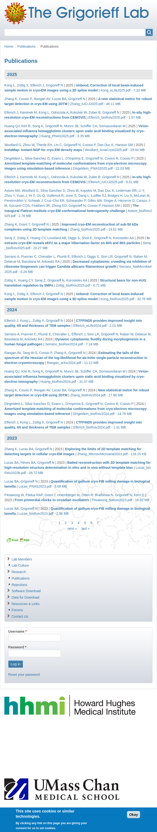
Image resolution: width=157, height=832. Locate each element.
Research (19, 572)
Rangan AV (42, 99)
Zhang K (11, 99)
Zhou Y (10, 195)
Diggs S (74, 238)
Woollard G (13, 145)
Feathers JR (41, 205)
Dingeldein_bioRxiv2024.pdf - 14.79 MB (102, 414)
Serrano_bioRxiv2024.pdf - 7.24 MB (71, 344)
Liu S (128, 195)
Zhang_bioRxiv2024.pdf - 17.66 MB (96, 395)
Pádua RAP (34, 495)
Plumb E (63, 256)
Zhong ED (59, 205)
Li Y (141, 190)
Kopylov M (88, 190)
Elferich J (37, 85)
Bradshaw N (104, 495)
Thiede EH (44, 145)
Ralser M (140, 256)
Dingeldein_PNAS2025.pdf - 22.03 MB (101, 168)
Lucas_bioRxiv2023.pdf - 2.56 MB (44, 513)
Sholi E (86, 238)
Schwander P (76, 200)
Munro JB (71, 126)
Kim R (25, 126)
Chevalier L (46, 256)
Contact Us (20, 616)
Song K (37, 126)
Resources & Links (26, 604)
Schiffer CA (88, 126)
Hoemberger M (68, 495)
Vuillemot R (55, 195)
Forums (17, 610)
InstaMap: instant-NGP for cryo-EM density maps (43, 150)
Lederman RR (126, 190)
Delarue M (12, 261)
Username (16, 631)
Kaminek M (28, 112)
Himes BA (28, 462)
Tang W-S (30, 353)
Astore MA (12, 190)
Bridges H (115, 195)
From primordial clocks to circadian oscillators (52, 500)
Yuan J (21, 195)
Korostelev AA (123, 238)
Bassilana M (31, 261)
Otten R (87, 495)
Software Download (26, 591)
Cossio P (25, 99)
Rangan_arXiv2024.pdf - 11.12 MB (72, 363)
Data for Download (25, 597)
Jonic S (71, 195)
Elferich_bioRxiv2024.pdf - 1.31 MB (99, 427)
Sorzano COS (19, 205)
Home (9, 46)
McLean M (142, 195)
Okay (133, 817)
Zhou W (28, 145)
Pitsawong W (14, 495)
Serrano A (12, 256)
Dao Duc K (105, 145)
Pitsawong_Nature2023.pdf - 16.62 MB (120, 500)
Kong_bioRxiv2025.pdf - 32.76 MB (126, 299)
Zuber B (95, 112)
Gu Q (41, 195)
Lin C (58, 145)
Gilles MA (95, 200)
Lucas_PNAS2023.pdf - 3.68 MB (43, 486)
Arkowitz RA (51, 261)
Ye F (32, 195)
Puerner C (28, 256)
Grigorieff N (54, 85)
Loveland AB (56, 238)
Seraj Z (10, 238)
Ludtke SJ (98, 195)
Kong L (10, 85)
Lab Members (22, 559)
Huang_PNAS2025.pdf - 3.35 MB (65, 136)
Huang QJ (12, 126)
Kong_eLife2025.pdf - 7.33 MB (123, 90)
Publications (26, 46)
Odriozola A (60, 112)
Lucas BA (59, 99)
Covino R (111, 158)
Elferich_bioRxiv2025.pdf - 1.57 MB (114, 117)
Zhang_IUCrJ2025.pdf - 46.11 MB (95, 104)
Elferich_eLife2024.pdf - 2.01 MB (97, 326)
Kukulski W (78, 112)
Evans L (57, 158)
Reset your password (24, 674)
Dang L (83, 195)
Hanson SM (124, 145)
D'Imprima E (75, 158)
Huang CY (38, 238)
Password (16, 647)
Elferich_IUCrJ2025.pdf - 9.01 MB (113, 182)
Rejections (19, 585)
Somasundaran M (112, 126)
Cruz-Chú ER (55, 200)
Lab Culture (20, 565)
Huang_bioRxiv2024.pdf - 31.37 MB (67, 381)
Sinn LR (107, 256)
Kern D (139, 495)
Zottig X (22, 85)
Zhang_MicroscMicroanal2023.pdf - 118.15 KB (111, 454)
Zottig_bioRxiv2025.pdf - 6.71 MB (81, 285)
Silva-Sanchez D (37, 158)
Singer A (110, 200)
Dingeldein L (14, 158)
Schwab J (35, 200)
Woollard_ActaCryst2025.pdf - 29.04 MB (115, 150)
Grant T (24, 224)
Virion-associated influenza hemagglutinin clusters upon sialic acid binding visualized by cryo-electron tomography (77, 131)
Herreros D (126, 200)
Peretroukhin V (15, 200)
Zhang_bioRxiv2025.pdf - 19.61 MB (96, 229)
